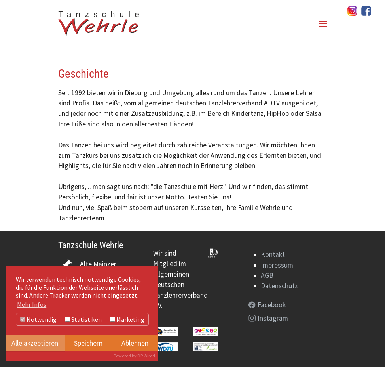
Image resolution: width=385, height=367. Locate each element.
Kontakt (273, 254)
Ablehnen (134, 343)
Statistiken (83, 319)
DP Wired (146, 356)
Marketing (127, 319)
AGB (267, 275)
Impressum (277, 265)
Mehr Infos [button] (31, 304)
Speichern (88, 343)
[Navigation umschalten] (323, 24)
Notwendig (38, 319)
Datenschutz (279, 285)
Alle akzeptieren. (35, 343)
